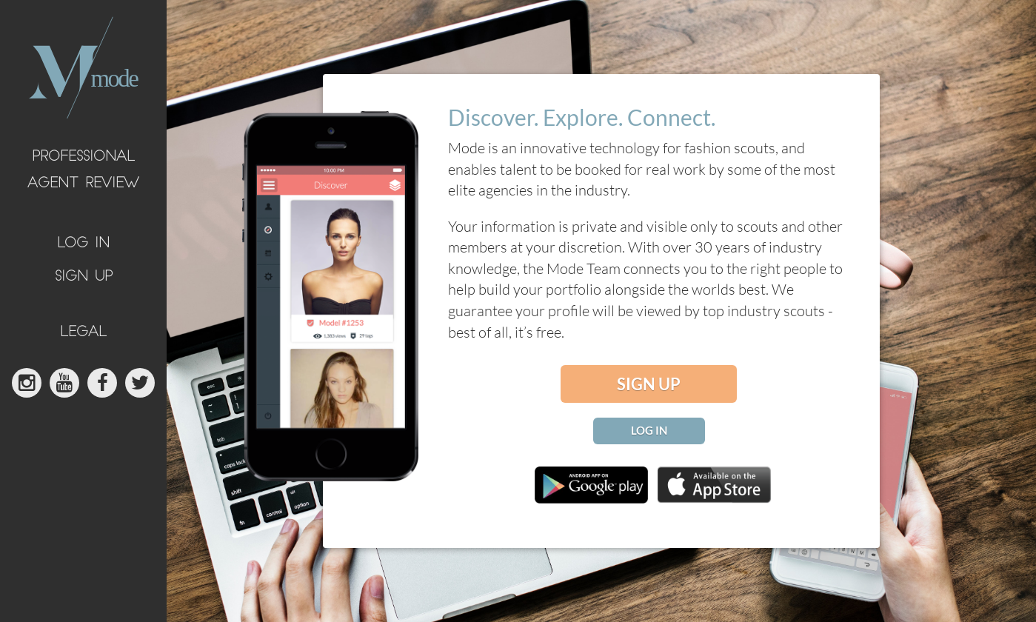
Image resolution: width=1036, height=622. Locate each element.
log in (83, 244)
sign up (84, 277)
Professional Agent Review (83, 170)
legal (83, 333)
